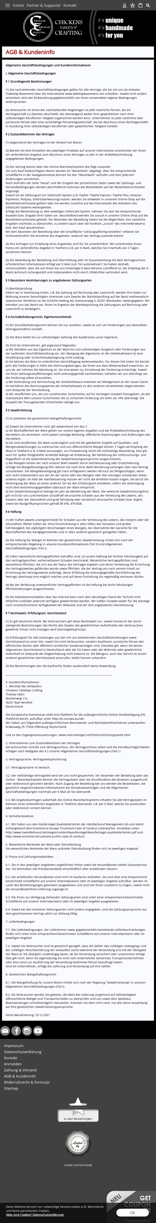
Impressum (14, 1045)
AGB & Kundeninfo (20, 1076)
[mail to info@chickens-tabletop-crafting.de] (5, 1031)
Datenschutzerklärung (22, 1051)
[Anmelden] (125, 6)
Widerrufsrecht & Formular (27, 1082)
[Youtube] (38, 1031)
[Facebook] (16, 1031)
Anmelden (13, 1063)
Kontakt (69, 5)
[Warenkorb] (140, 6)
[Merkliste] (132, 6)
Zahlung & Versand (20, 1070)
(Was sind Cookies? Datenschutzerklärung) (35, 1215)
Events (18, 5)
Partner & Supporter (44, 5)
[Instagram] (27, 1031)
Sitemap (11, 1088)
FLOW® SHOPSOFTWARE (78, 1165)
